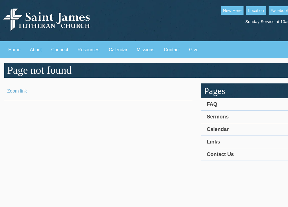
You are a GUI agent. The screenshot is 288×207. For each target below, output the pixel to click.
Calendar (118, 49)
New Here (232, 10)
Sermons (218, 117)
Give (193, 49)
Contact (172, 49)
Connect (59, 49)
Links (213, 142)
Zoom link (17, 91)
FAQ (212, 104)
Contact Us (220, 154)
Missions (146, 49)
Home (14, 49)
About (36, 49)
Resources (88, 49)
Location (256, 10)
